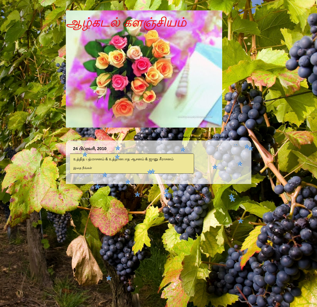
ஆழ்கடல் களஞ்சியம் (126, 22)
